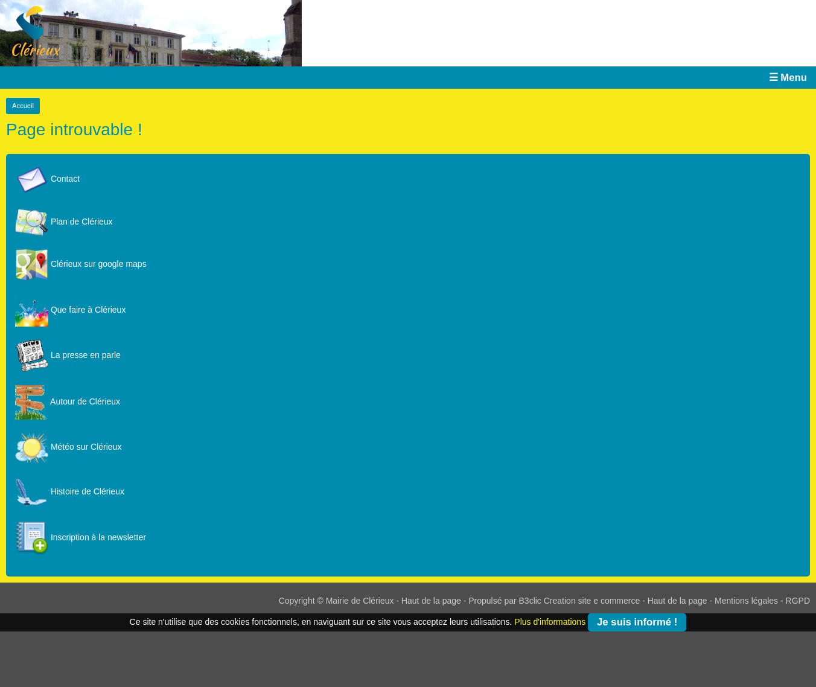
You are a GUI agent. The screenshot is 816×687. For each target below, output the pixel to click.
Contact (47, 179)
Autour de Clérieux (67, 401)
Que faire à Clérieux (70, 310)
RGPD (798, 601)
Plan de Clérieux (64, 221)
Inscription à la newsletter (80, 537)
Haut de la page (431, 601)
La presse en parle (68, 355)
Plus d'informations (549, 621)
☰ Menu (788, 77)
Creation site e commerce (592, 601)
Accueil (23, 105)
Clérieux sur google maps (81, 264)
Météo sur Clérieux (68, 447)
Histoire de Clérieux (69, 491)
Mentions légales (746, 601)
